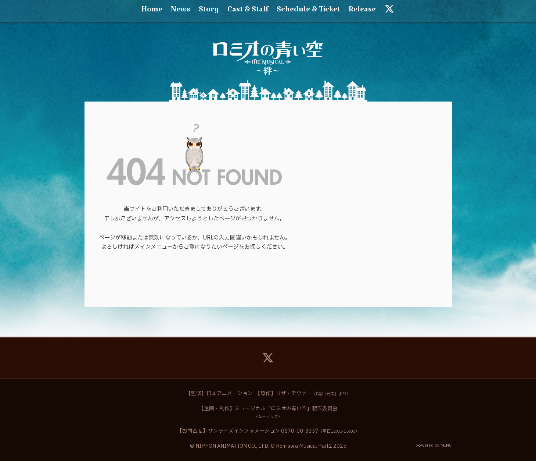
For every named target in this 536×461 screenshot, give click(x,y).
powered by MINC (434, 445)
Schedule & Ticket (308, 11)
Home (151, 11)
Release (362, 11)
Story (209, 11)
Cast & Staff (247, 11)
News (180, 11)
